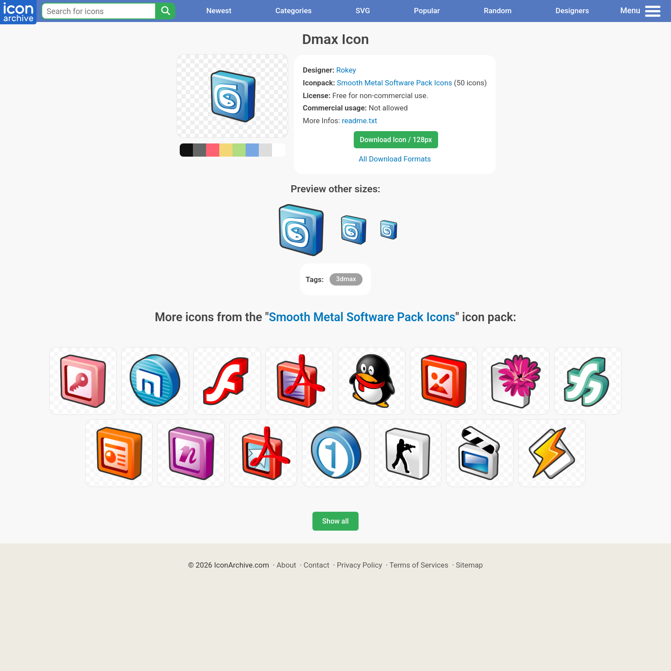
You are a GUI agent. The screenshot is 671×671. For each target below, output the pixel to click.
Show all (335, 521)
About (286, 565)
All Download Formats (395, 158)
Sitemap (469, 565)
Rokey (346, 70)
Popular (427, 10)
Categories (294, 10)
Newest (218, 10)
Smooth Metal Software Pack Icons (394, 82)
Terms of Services (418, 565)
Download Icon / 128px (396, 140)
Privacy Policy (359, 565)
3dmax (346, 279)
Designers (572, 10)
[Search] (165, 11)
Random (497, 10)
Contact (317, 565)
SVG (362, 10)
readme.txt (359, 120)
